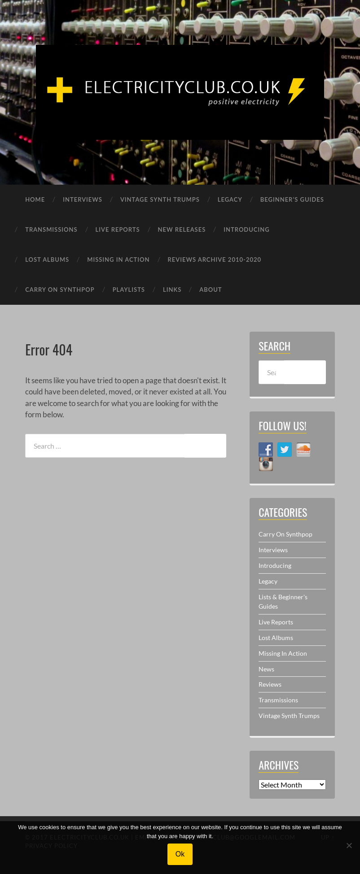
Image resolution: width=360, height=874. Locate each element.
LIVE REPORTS (118, 229)
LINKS (172, 289)
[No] (348, 845)
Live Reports (276, 622)
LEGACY (230, 199)
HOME (35, 199)
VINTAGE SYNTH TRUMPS (160, 199)
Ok (180, 854)
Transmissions (278, 700)
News (266, 669)
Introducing (275, 565)
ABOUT (210, 289)
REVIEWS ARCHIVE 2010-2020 (215, 259)
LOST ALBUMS (47, 259)
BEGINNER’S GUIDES (292, 199)
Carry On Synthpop (285, 534)
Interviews (273, 550)
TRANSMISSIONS (51, 229)
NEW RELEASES (182, 229)
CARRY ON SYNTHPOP (60, 289)
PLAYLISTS (129, 289)
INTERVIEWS (82, 199)
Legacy (268, 581)
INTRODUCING (246, 229)
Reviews (270, 684)
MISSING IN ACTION (118, 259)
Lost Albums (276, 637)
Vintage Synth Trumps (289, 715)
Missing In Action (283, 653)
